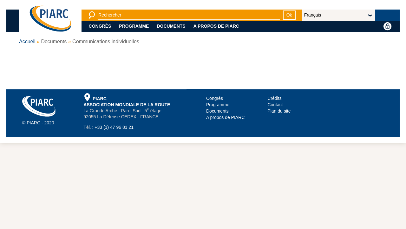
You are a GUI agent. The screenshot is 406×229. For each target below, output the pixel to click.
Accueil (27, 41)
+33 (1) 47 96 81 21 (114, 127)
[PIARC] (50, 19)
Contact (275, 104)
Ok (289, 14)
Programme (134, 26)
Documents (171, 26)
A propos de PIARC (216, 26)
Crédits (274, 98)
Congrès (100, 26)
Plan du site (279, 111)
